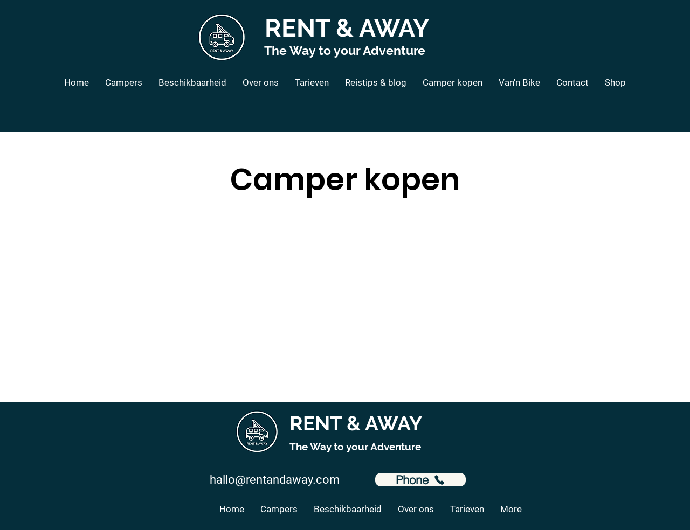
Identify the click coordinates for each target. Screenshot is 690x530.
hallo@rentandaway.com (275, 479)
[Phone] (420, 479)
